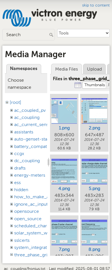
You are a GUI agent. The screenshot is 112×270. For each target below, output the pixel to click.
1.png (64, 128)
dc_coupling (27, 160)
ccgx (19, 153)
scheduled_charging (35, 225)
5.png (94, 188)
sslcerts (22, 240)
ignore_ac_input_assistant (40, 204)
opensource (26, 211)
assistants (23, 132)
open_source (28, 218)
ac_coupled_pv (30, 110)
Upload (94, 69)
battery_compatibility (36, 146)
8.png (94, 249)
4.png (64, 188)
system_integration (33, 247)
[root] (15, 102)
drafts (20, 168)
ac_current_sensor (33, 124)
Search (52, 35)
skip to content (96, 5)
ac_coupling (27, 117)
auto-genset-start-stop (37, 139)
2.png (94, 128)
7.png (64, 249)
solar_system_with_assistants (44, 233)
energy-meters (29, 175)
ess (17, 182)
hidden (21, 189)
